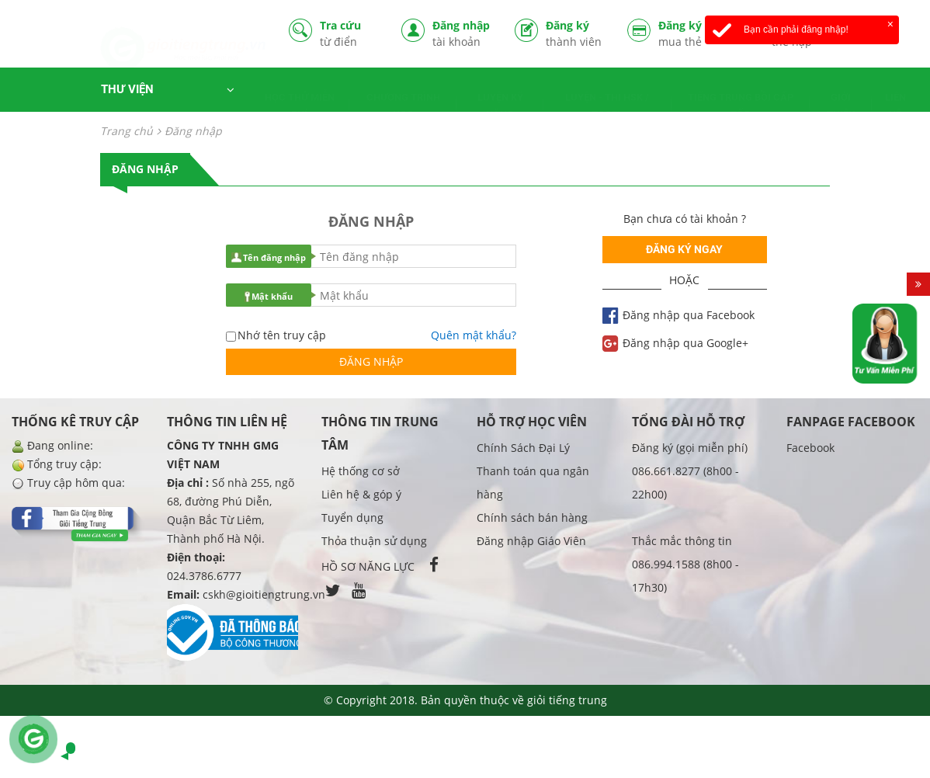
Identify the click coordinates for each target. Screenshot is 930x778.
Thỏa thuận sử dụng (374, 540)
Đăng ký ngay (684, 249)
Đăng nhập (461, 34)
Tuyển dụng (352, 517)
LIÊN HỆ (895, 91)
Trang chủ (126, 130)
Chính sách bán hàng (532, 517)
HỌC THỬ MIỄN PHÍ (300, 91)
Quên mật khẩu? (473, 335)
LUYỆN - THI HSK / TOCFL (607, 91)
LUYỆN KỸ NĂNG (500, 91)
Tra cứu (349, 34)
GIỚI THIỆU (841, 91)
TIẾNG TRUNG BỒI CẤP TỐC (740, 91)
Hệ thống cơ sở (360, 471)
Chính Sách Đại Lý (523, 447)
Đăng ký (575, 34)
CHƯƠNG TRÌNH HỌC (403, 91)
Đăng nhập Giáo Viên (531, 540)
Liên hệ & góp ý (361, 494)
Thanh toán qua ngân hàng (533, 483)
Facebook (810, 447)
